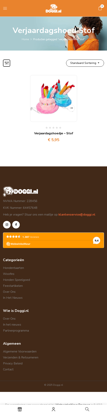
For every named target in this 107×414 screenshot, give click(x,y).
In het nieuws (12, 325)
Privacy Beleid (13, 363)
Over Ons (9, 292)
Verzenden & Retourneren (20, 357)
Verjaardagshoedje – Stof (53, 133)
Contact (8, 369)
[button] (100, 8)
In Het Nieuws (13, 298)
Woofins (8, 274)
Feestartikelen (13, 286)
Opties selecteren (71, 108)
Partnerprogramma (16, 331)
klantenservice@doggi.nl (76, 215)
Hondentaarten (13, 268)
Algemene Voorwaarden (20, 351)
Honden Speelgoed (16, 280)
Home (25, 39)
